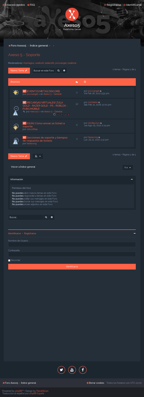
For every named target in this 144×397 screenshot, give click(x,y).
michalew (93, 102)
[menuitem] (31, 5)
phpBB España (36, 393)
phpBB (18, 391)
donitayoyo (94, 123)
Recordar (15, 260)
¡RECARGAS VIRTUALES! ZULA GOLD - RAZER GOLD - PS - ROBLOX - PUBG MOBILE (45, 105)
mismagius (28, 63)
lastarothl (49, 63)
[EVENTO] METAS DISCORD (43, 91)
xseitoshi (39, 63)
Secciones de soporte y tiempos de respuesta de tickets (45, 139)
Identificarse (14, 233)
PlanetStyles (42, 391)
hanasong (32, 143)
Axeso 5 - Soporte (24, 54)
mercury (34, 111)
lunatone (72, 63)
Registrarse (30, 233)
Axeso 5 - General (53, 94)
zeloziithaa (32, 129)
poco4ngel (60, 63)
